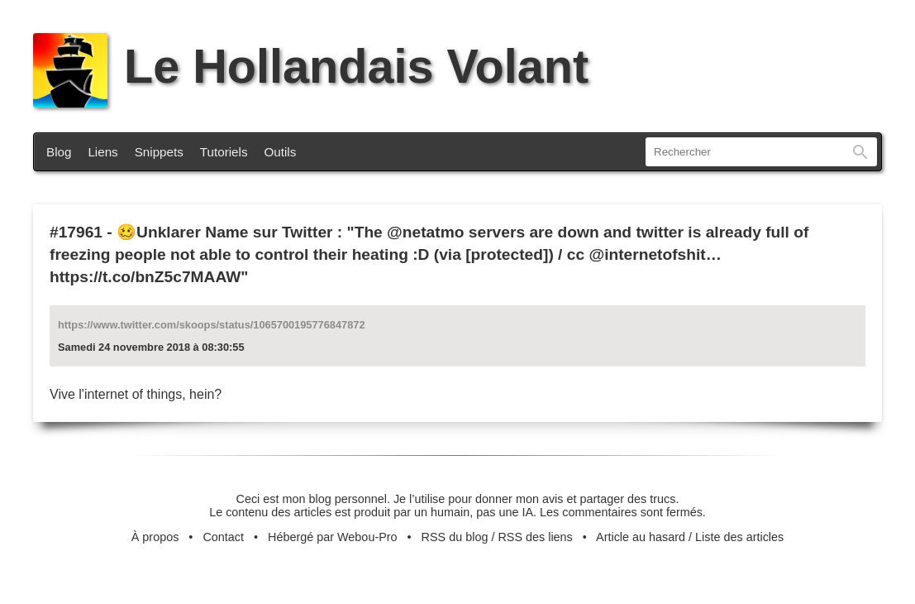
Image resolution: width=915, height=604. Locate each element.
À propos (155, 537)
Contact (223, 537)
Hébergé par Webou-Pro (333, 537)
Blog (58, 152)
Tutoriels (224, 152)
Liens (102, 152)
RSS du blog (455, 537)
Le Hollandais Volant (311, 66)
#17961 (76, 232)
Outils (280, 152)
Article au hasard (640, 537)
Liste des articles (739, 537)
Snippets (159, 152)
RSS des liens (535, 537)
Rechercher (860, 151)
